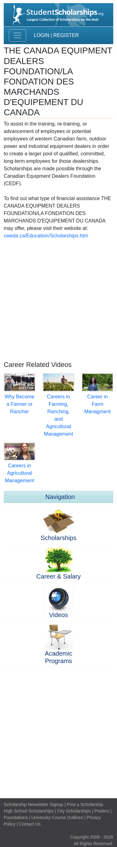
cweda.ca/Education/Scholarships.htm (46, 235)
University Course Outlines (57, 817)
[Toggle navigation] (17, 35)
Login (41, 35)
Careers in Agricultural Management (19, 473)
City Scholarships (74, 810)
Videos (58, 614)
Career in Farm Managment (97, 404)
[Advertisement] (58, 298)
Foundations (16, 817)
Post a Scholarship (85, 804)
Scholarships (58, 537)
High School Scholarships (29, 810)
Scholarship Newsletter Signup (33, 804)
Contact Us (30, 824)
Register (66, 35)
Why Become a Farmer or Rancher (19, 404)
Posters (102, 810)
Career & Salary (58, 576)
